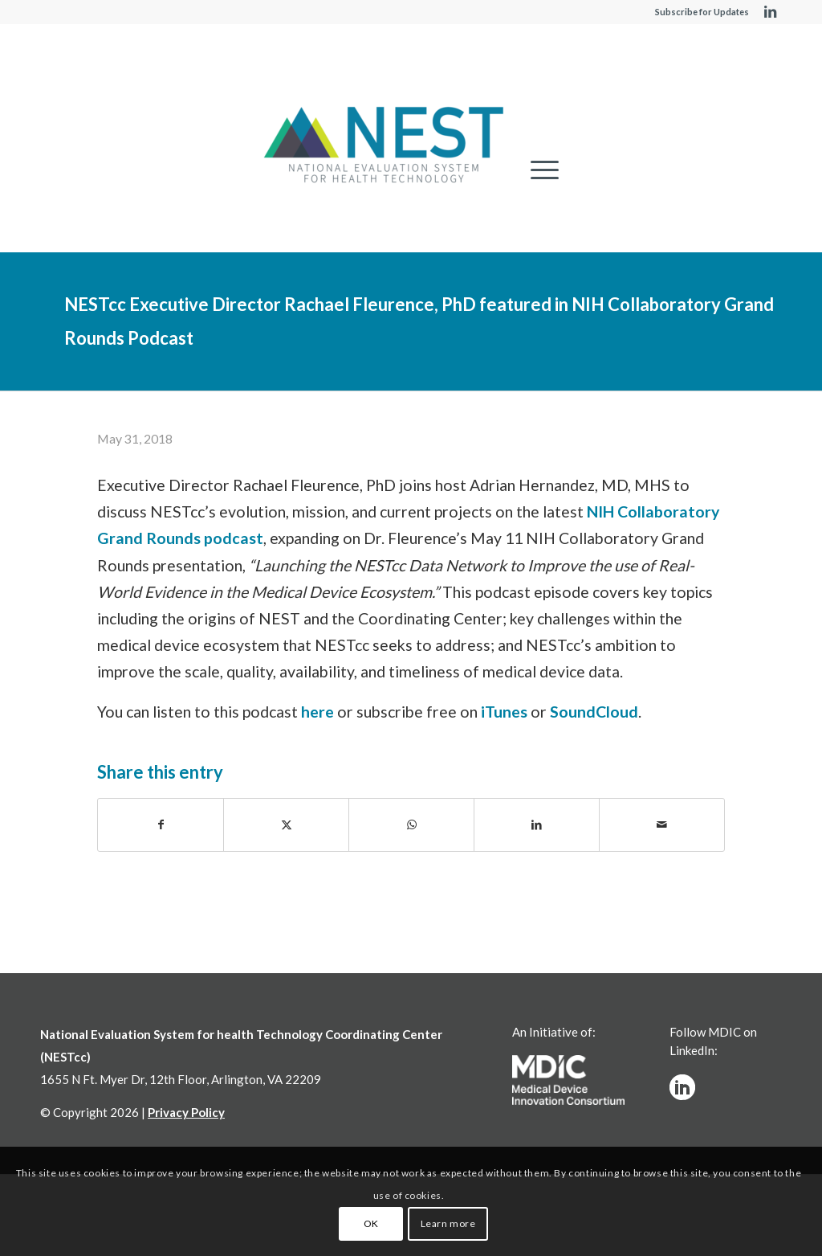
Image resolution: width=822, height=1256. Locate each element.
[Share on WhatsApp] (411, 824)
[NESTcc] (383, 146)
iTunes (504, 711)
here (317, 711)
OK (371, 1223)
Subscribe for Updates (702, 11)
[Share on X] (286, 824)
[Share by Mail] (662, 824)
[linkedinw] (682, 1087)
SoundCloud (594, 711)
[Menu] (539, 170)
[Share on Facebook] (160, 824)
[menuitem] (539, 170)
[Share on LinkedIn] (536, 824)
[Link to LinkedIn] (770, 12)
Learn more (448, 1223)
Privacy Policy (186, 1112)
